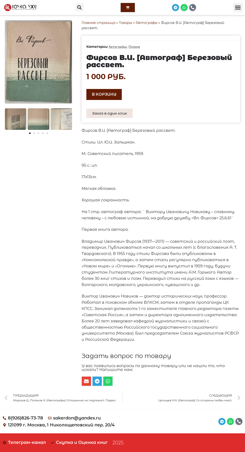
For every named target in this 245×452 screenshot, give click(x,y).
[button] (79, 7)
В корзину (104, 94)
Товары (125, 23)
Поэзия (134, 47)
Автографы (146, 23)
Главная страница (98, 23)
